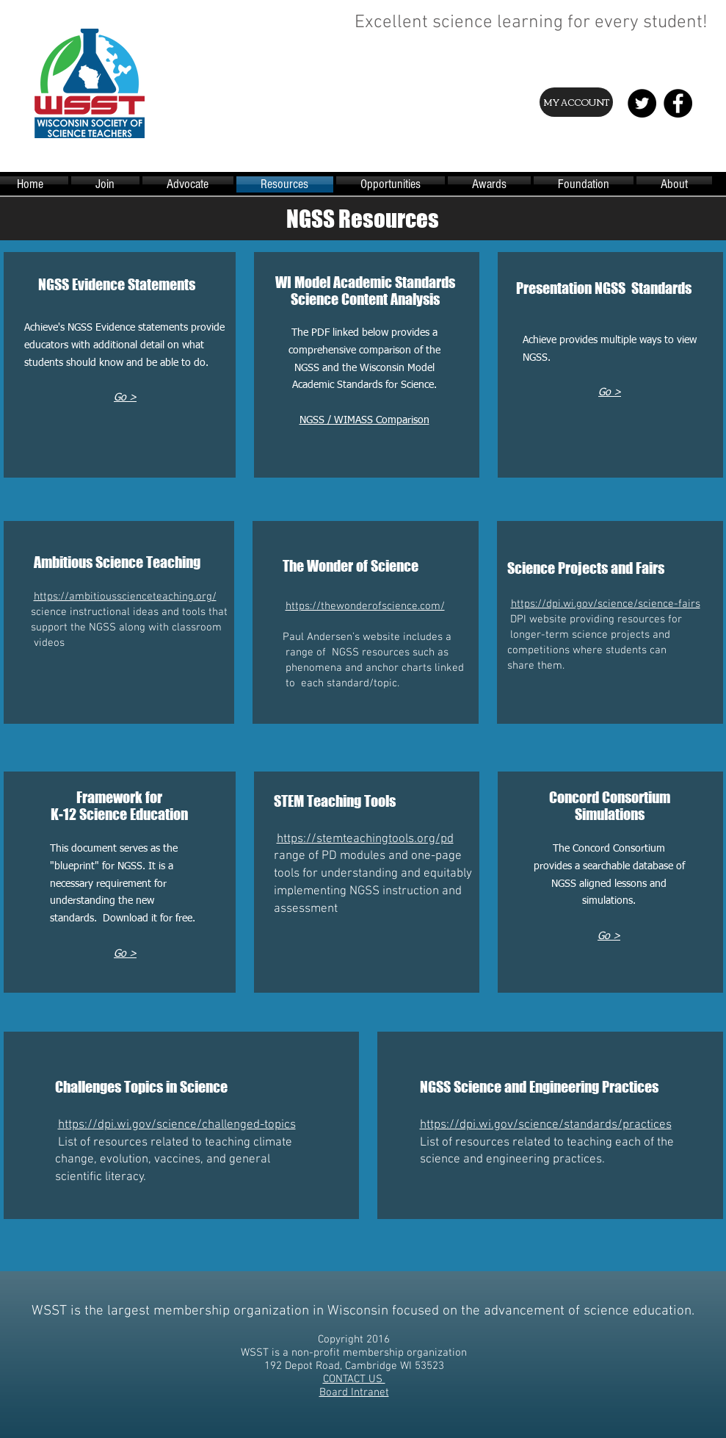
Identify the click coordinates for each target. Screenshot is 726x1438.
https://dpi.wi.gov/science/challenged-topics (177, 1125)
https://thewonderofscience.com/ (365, 606)
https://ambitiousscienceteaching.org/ (125, 596)
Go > (609, 392)
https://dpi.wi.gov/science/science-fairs (605, 604)
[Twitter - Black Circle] (642, 103)
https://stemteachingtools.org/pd (365, 839)
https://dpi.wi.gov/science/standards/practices (546, 1125)
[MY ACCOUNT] (576, 102)
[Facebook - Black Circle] (678, 103)
